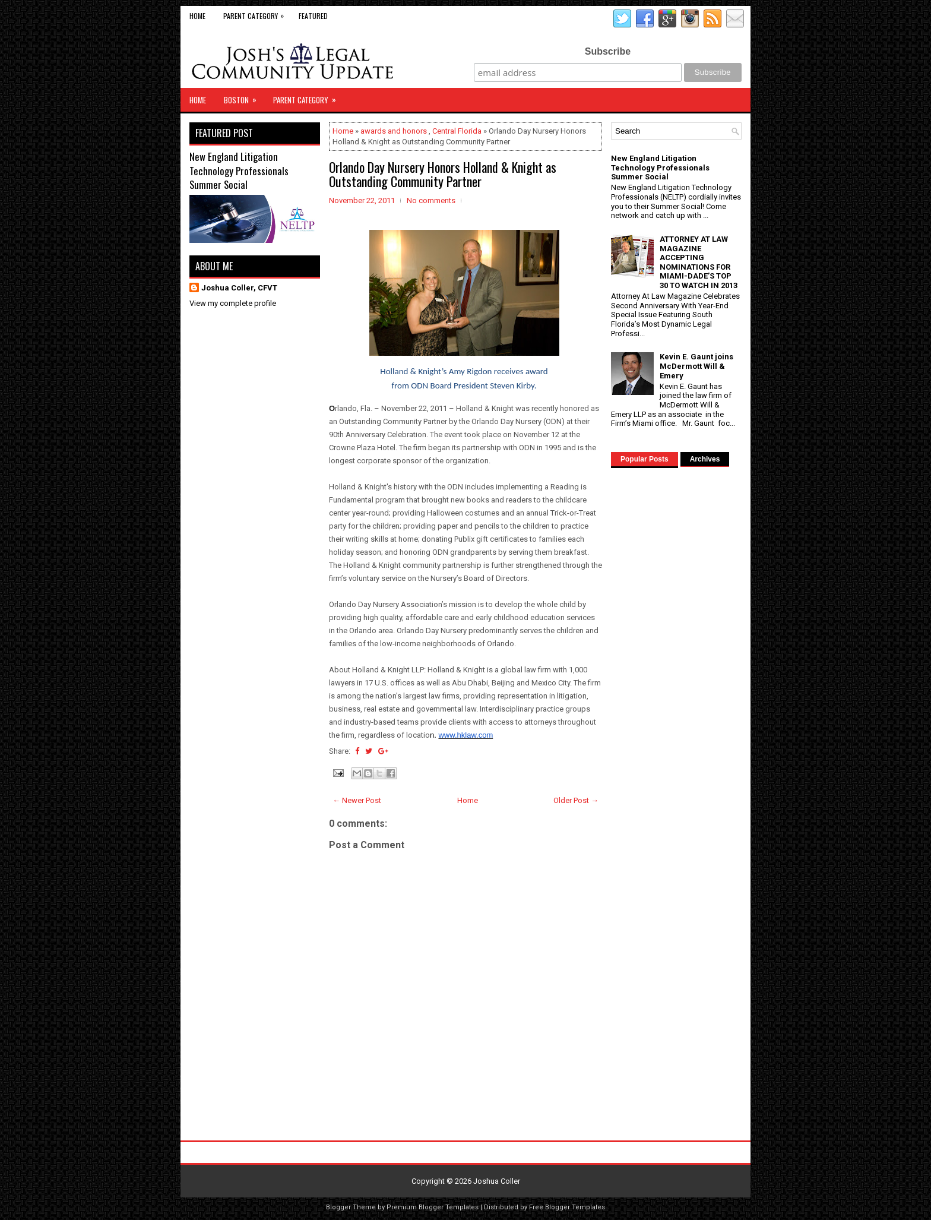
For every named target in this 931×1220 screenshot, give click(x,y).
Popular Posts (644, 459)
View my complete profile (232, 303)
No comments (431, 200)
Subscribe (608, 51)
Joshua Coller (496, 1181)
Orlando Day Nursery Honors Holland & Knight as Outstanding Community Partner (442, 174)
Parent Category (256, 13)
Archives (705, 459)
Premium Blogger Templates (433, 1207)
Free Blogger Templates (567, 1207)
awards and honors (393, 131)
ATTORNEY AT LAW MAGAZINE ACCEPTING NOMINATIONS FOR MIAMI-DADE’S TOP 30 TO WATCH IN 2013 (698, 262)
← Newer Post (356, 800)
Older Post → (575, 800)
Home (197, 16)
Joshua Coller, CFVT (239, 287)
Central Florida (457, 131)
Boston (244, 97)
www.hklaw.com (465, 735)
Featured (313, 16)
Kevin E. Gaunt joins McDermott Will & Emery (696, 366)
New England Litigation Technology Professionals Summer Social (239, 170)
